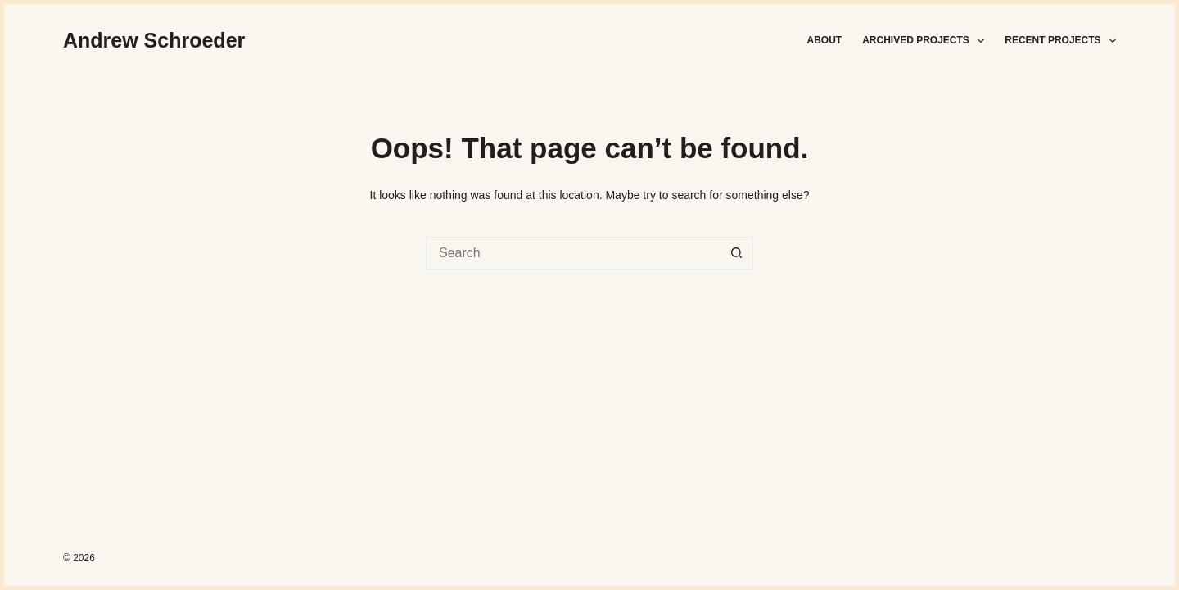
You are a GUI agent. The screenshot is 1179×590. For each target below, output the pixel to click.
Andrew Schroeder (154, 40)
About (824, 40)
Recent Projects (1060, 41)
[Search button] (736, 253)
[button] (981, 41)
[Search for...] (573, 253)
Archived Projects (926, 41)
